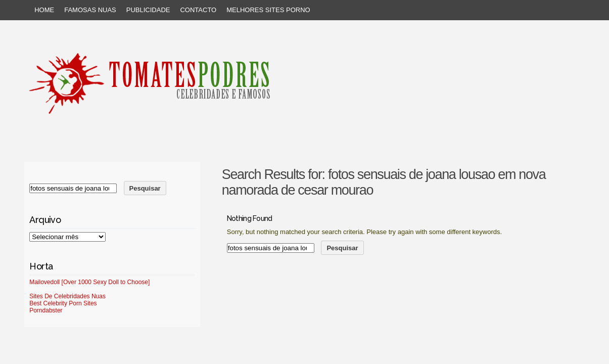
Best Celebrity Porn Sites (63, 303)
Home (44, 10)
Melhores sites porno (268, 10)
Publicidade (148, 10)
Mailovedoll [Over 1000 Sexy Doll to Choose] (89, 282)
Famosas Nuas (90, 10)
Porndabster (45, 310)
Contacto (198, 10)
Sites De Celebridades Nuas (67, 296)
